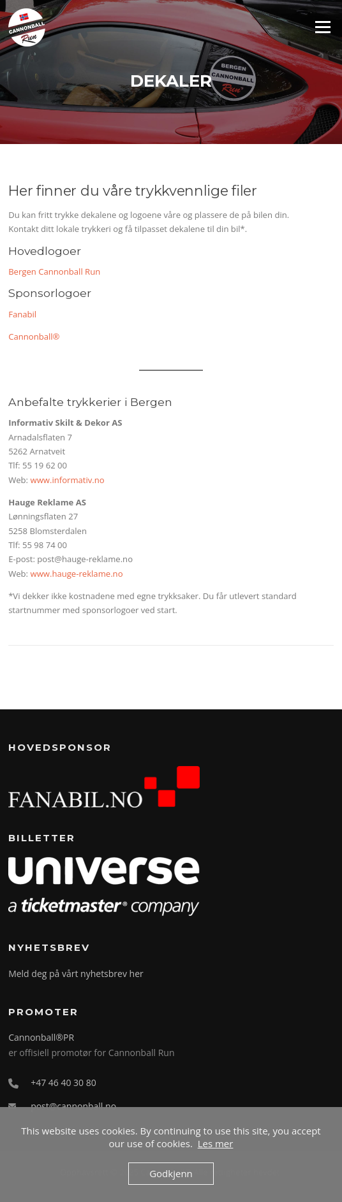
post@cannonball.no (73, 1106)
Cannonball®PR (41, 1037)
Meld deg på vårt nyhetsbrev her (76, 973)
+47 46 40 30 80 (63, 1082)
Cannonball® (33, 336)
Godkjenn (171, 1173)
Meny (322, 27)
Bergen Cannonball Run (54, 271)
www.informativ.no (67, 480)
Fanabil (22, 314)
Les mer (216, 1143)
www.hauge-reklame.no (76, 573)
